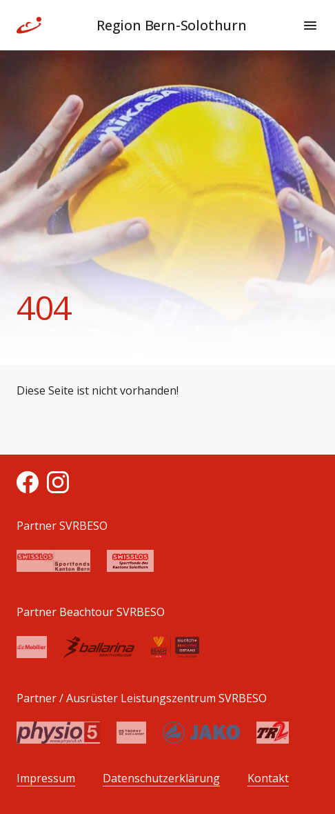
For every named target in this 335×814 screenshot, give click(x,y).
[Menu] (310, 25)
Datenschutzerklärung (161, 778)
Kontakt (268, 778)
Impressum (46, 778)
